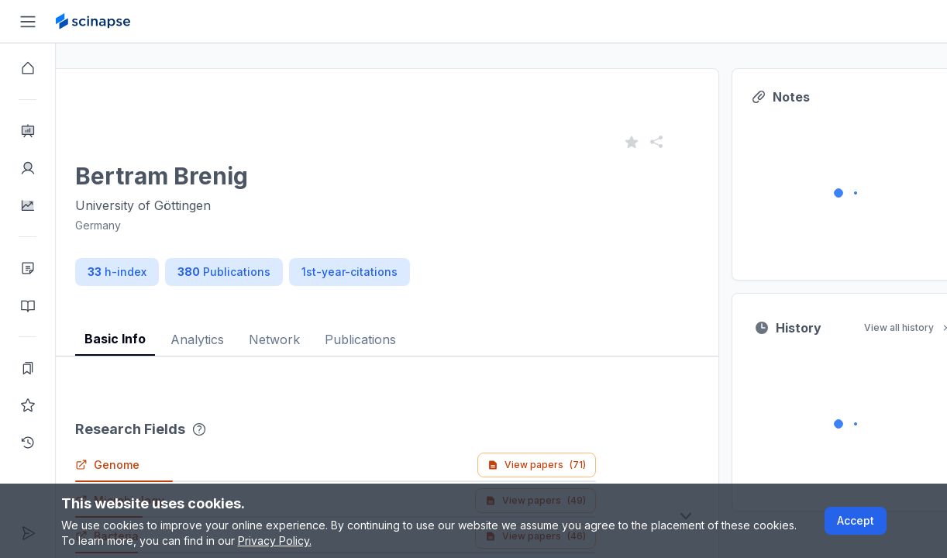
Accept (855, 520)
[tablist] (427, 327)
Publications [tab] (416, 339)
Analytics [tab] (253, 339)
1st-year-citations (405, 271)
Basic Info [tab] (170, 338)
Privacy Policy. (275, 540)
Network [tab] (330, 339)
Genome (163, 464)
